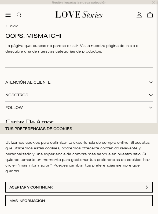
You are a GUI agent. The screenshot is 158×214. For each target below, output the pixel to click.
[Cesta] (150, 8)
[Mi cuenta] (139, 8)
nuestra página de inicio (113, 39)
